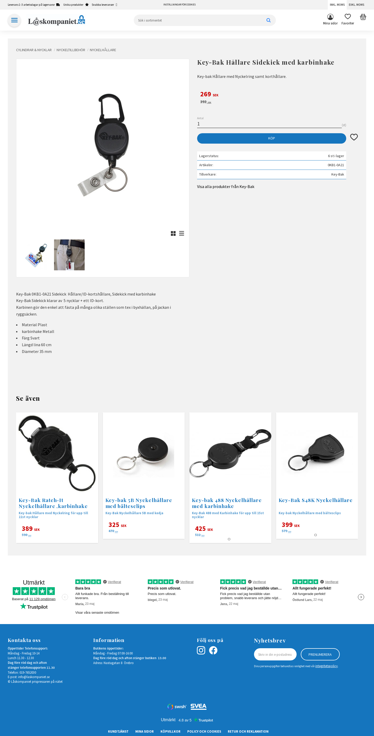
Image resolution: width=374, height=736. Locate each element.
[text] (277, 95)
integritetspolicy (326, 666)
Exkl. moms (356, 4)
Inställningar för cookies (179, 4)
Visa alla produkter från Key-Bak (225, 186)
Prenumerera (320, 654)
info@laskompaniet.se (34, 677)
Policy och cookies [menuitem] (204, 731)
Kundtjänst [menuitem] (118, 731)
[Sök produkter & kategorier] (205, 20)
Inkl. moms (337, 4)
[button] (348, 20)
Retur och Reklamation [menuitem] (248, 731)
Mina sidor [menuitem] (330, 23)
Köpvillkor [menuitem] (171, 731)
